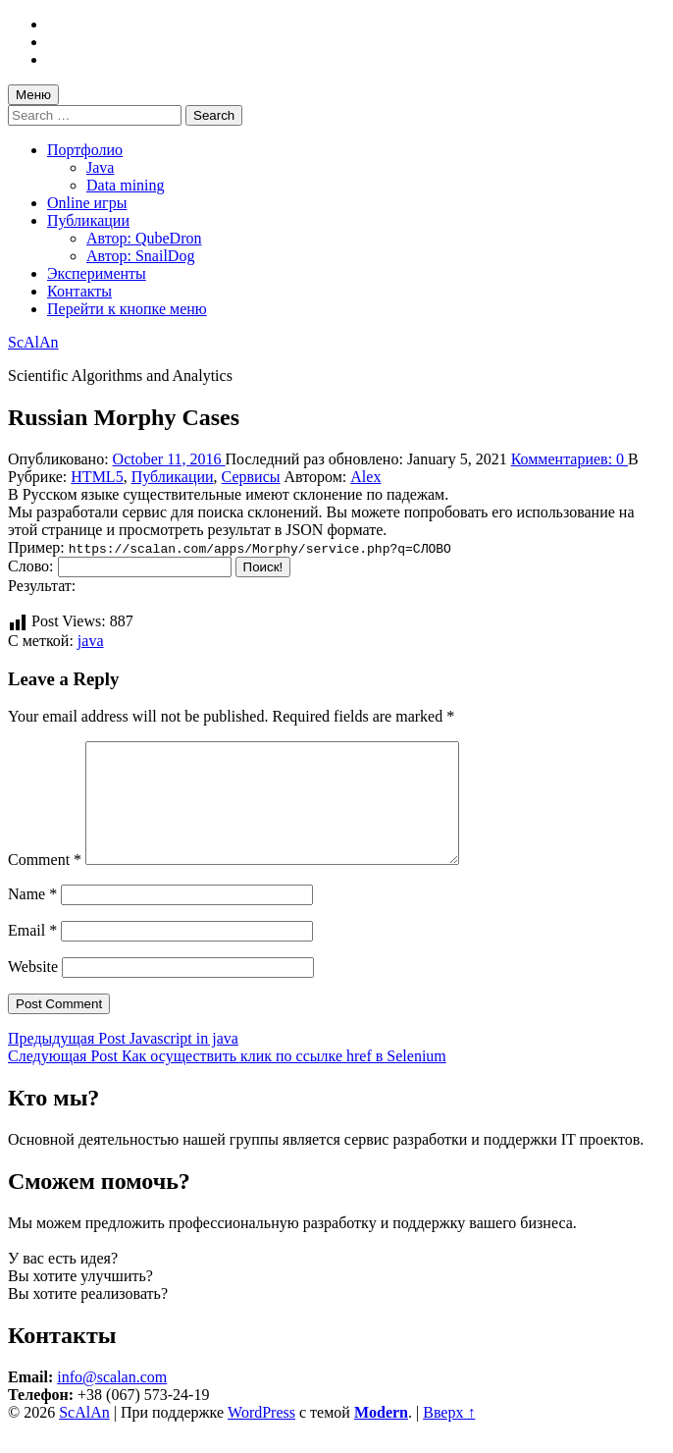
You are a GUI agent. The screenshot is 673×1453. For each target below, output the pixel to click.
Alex (365, 476)
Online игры (87, 202)
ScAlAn (33, 342)
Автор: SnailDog (140, 255)
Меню (33, 94)
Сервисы (251, 476)
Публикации (88, 220)
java (91, 640)
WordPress (261, 1435)
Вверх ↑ (449, 1435)
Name (32, 917)
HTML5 (97, 476)
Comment (44, 883)
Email (32, 953)
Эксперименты (96, 273)
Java (100, 167)
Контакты (79, 291)
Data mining (125, 185)
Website (33, 990)
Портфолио (85, 149)
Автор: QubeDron (143, 238)
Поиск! (263, 567)
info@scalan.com (112, 1400)
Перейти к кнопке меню (127, 308)
